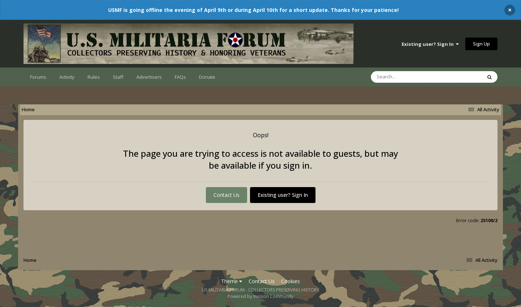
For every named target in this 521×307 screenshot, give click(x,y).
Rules (94, 77)
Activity (67, 77)
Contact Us (226, 194)
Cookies (290, 281)
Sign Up (481, 43)
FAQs (180, 77)
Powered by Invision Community (260, 296)
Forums (38, 77)
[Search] (407, 77)
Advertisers (149, 77)
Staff (118, 77)
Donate (207, 77)
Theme (231, 281)
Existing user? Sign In (430, 44)
